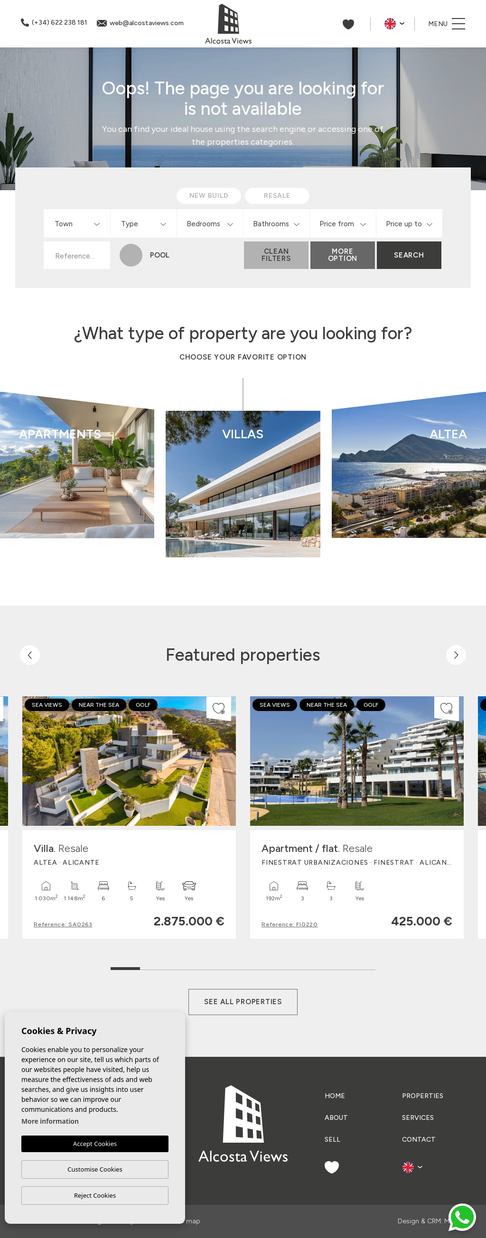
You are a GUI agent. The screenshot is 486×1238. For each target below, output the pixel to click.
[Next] (456, 655)
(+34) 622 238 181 (54, 22)
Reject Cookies (95, 1195)
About (336, 1118)
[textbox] (79, 224)
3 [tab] (184, 966)
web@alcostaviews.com (140, 23)
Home (335, 1096)
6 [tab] (272, 966)
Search (409, 255)
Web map (185, 1221)
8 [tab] (331, 966)
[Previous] (30, 655)
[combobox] (76, 223)
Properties (422, 1096)
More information (50, 1121)
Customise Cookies (94, 1169)
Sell (332, 1140)
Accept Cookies (95, 1144)
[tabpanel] (129, 817)
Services (418, 1118)
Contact (419, 1140)
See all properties (243, 1002)
